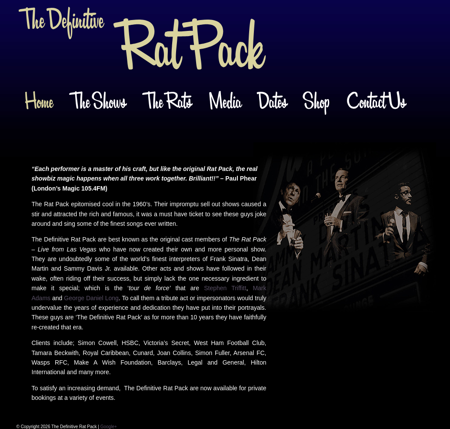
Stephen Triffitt (225, 288)
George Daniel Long (91, 298)
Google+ (108, 426)
